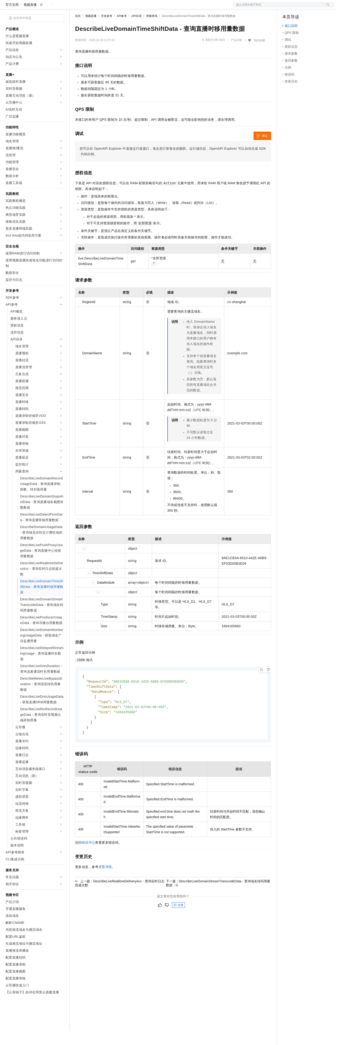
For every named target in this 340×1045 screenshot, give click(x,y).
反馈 (178, 922)
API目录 (136, 30)
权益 (89, 7)
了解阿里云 (153, 7)
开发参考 (106, 30)
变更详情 (105, 884)
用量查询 (151, 30)
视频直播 (30, 19)
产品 (60, 7)
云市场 (113, 7)
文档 (277, 7)
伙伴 (125, 7)
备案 (287, 7)
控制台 (298, 7)
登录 (326, 7)
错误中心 (88, 860)
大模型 (47, 7)
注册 (309, 7)
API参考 (122, 30)
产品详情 (236, 55)
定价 (100, 7)
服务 (136, 7)
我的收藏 (259, 55)
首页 (78, 30)
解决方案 (74, 7)
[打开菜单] (7, 7)
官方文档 (12, 19)
